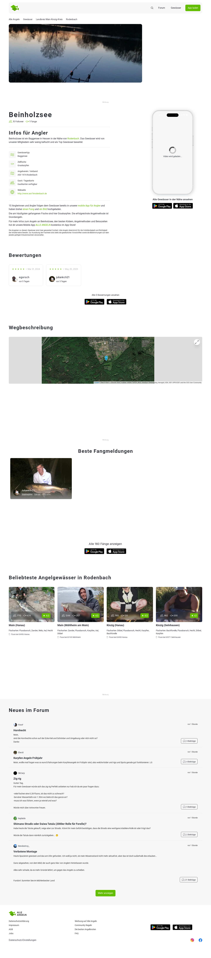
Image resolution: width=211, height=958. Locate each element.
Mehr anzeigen (105, 893)
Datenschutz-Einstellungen (22, 940)
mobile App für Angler (89, 205)
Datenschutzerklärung (19, 921)
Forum (161, 7)
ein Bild (43, 209)
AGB (11, 929)
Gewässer (176, 7)
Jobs (11, 933)
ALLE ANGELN (43, 225)
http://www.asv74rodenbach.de (32, 193)
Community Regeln (83, 925)
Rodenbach (73, 138)
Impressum (14, 925)
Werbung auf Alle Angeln (86, 921)
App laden (193, 7)
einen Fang (28, 209)
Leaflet (96, 382)
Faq (77, 933)
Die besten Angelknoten (85, 929)
